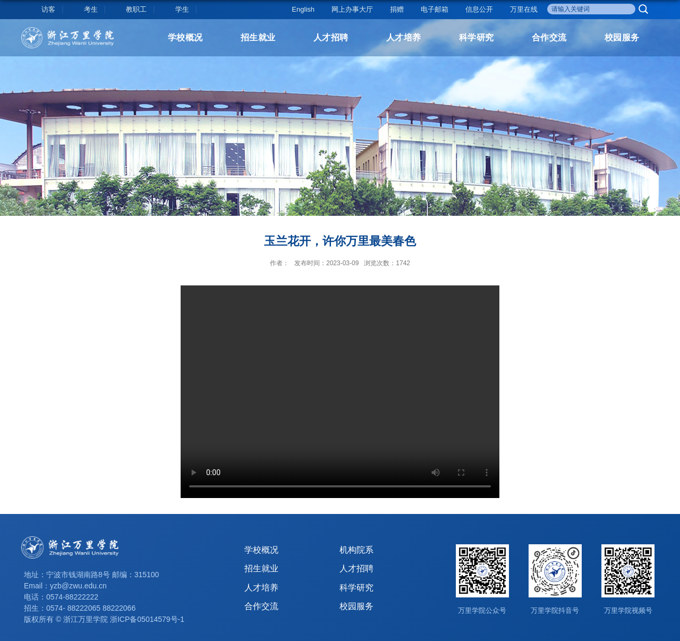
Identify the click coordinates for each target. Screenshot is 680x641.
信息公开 (479, 9)
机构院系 (356, 549)
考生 (91, 9)
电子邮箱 (434, 9)
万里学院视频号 (628, 610)
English (303, 9)
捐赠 (397, 9)
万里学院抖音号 (555, 610)
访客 (48, 9)
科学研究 (476, 37)
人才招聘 (330, 37)
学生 (182, 9)
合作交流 (549, 37)
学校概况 (185, 37)
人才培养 (403, 37)
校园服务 (622, 37)
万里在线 (524, 9)
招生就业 (258, 37)
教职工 (136, 9)
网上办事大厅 (352, 9)
